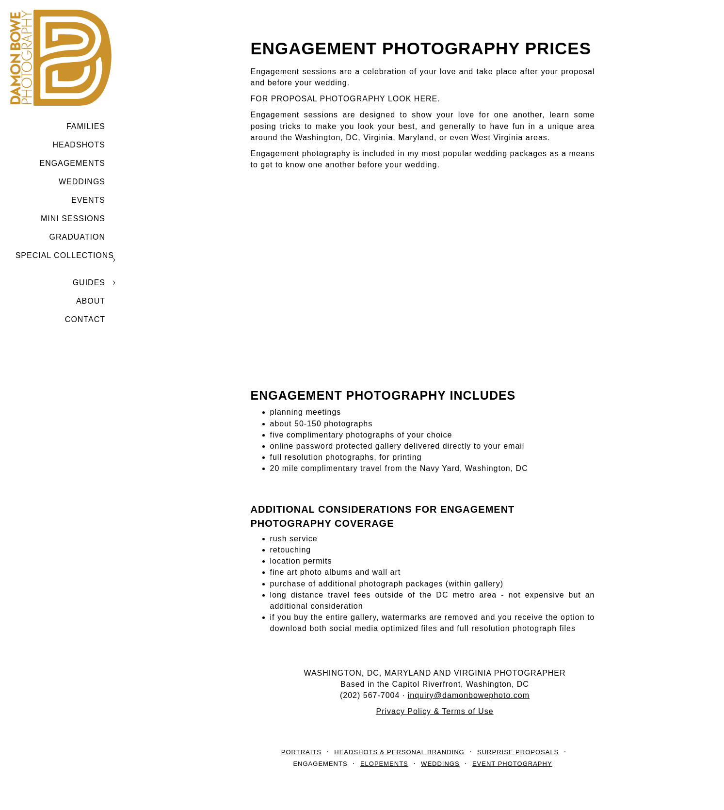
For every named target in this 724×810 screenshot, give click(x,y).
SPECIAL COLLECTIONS (65, 255)
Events (88, 200)
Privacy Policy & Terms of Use (434, 711)
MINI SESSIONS (73, 218)
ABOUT (90, 301)
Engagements (72, 163)
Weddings (82, 182)
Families (85, 126)
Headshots (78, 145)
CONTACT (85, 319)
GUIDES (89, 282)
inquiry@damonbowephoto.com (469, 695)
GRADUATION (77, 237)
